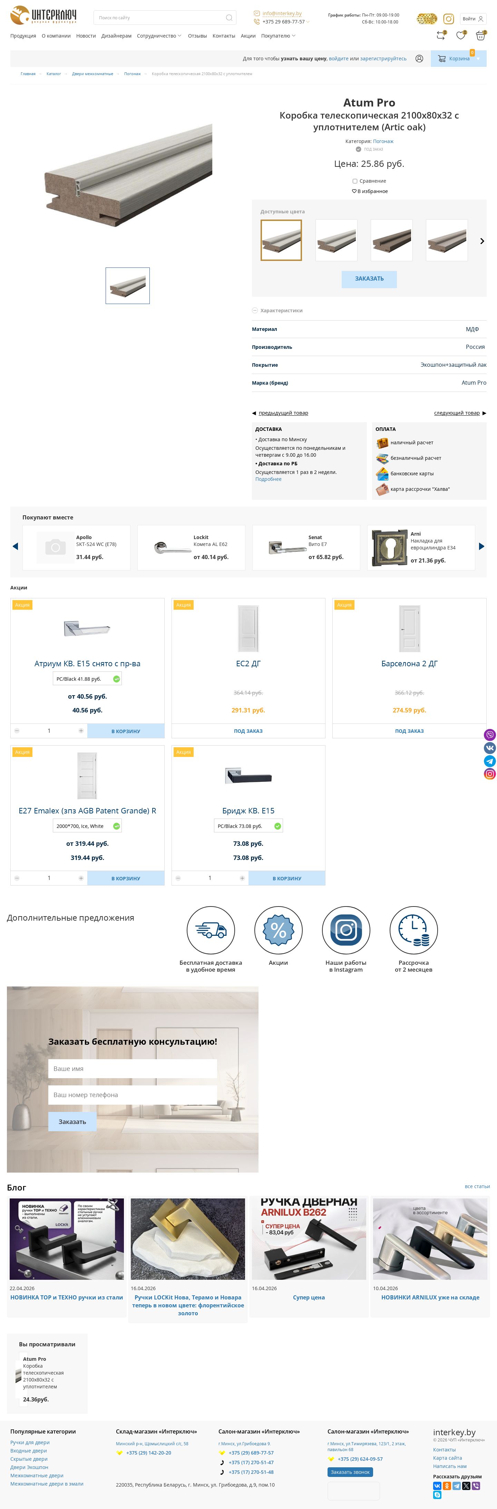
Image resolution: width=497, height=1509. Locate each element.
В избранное (373, 191)
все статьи (477, 1186)
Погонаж (383, 141)
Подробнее (268, 479)
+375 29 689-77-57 (284, 21)
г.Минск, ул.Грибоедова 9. (244, 1444)
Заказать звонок (350, 1472)
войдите (339, 58)
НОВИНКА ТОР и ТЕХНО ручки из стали (66, 1297)
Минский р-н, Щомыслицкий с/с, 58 (152, 1444)
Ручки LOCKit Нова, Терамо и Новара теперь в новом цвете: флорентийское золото (188, 1305)
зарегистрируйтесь (383, 58)
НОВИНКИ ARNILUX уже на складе (430, 1297)
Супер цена (309, 1297)
